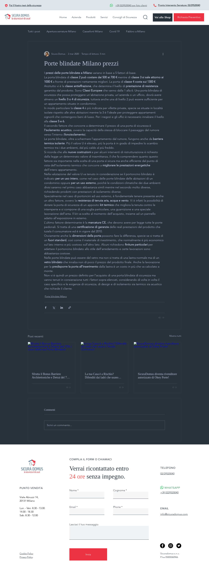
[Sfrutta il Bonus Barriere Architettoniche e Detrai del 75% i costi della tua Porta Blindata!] (51, 355)
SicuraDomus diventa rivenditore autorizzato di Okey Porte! (157, 375)
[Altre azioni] (163, 54)
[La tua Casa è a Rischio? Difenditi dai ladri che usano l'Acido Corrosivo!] (104, 355)
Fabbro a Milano (135, 31)
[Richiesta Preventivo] (189, 17)
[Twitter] (178, 545)
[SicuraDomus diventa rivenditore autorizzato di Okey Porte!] (157, 355)
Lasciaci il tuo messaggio (83, 524)
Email (72, 507)
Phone (117, 507)
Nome (73, 490)
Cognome (119, 490)
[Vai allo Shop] (162, 17)
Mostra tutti (175, 335)
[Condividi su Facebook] (45, 307)
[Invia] (88, 554)
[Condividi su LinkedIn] (61, 307)
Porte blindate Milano (56, 296)
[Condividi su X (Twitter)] (53, 307)
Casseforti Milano (93, 31)
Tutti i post (34, 31)
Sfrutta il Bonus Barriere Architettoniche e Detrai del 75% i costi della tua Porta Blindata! (51, 375)
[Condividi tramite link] (69, 307)
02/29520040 (194, 5)
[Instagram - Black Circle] (170, 545)
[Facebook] (162, 545)
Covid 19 (114, 31)
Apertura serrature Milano (61, 31)
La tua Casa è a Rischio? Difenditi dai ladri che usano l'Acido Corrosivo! (101, 375)
